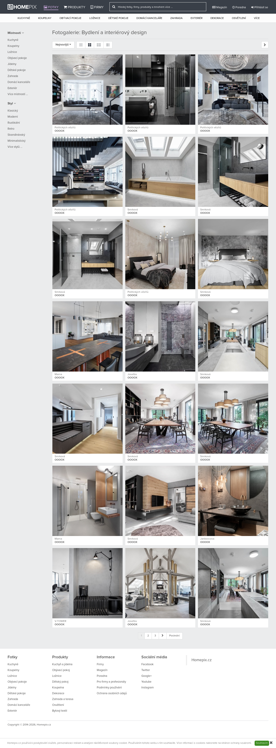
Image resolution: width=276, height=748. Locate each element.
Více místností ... (18, 94)
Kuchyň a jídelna (62, 664)
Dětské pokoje (118, 18)
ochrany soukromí (241, 743)
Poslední (174, 635)
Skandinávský (16, 134)
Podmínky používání (109, 687)
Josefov (132, 374)
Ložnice (94, 18)
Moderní (13, 116)
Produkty (74, 7)
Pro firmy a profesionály (111, 681)
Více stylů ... (15, 146)
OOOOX (59, 131)
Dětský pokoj (60, 681)
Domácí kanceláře (149, 18)
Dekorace (217, 18)
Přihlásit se (259, 7)
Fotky (51, 7)
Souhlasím (262, 743)
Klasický (13, 110)
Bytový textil (59, 710)
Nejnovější (63, 44)
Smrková (133, 209)
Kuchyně (24, 18)
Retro (11, 128)
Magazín (219, 7)
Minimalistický (16, 140)
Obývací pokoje (70, 18)
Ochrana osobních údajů (112, 693)
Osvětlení (239, 18)
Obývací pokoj (61, 670)
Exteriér (196, 18)
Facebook (147, 664)
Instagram (147, 687)
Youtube (146, 681)
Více (257, 18)
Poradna (239, 7)
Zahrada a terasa (62, 699)
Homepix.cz (202, 660)
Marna (58, 374)
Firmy (97, 7)
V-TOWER (60, 621)
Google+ (146, 676)
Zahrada (176, 18)
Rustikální (14, 122)
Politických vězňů (65, 127)
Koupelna (58, 687)
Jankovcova (207, 539)
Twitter (145, 670)
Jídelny (12, 64)
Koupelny (44, 18)
